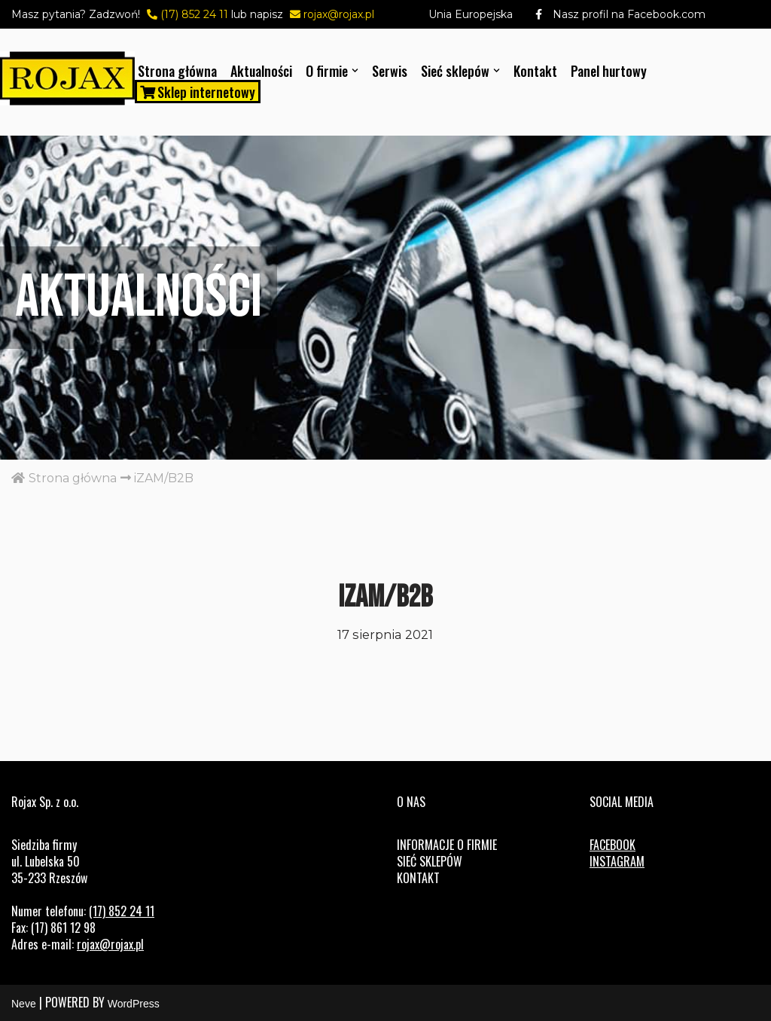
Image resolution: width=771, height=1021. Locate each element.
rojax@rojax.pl (330, 14)
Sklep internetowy (197, 91)
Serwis (389, 70)
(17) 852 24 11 (185, 14)
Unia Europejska (470, 14)
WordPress (134, 1004)
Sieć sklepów (429, 861)
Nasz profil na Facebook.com (609, 14)
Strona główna (177, 70)
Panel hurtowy (609, 70)
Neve (23, 1004)
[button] (355, 70)
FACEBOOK (612, 845)
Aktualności (261, 70)
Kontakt (535, 70)
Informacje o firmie (447, 845)
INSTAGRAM (617, 861)
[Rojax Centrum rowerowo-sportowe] (67, 78)
